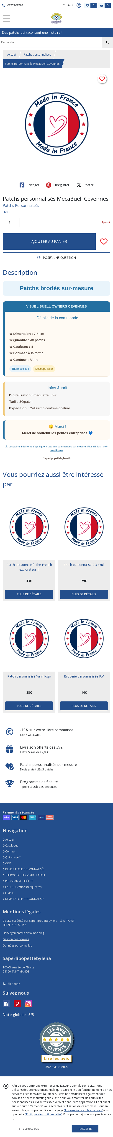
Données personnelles (17, 945)
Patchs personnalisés (37, 54)
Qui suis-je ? (12, 857)
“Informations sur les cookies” (83, 1110)
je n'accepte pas (28, 1129)
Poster (84, 185)
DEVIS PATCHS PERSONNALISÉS (23, 869)
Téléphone (11, 984)
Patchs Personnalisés (21, 205)
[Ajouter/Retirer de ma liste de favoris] (103, 241)
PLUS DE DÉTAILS (29, 594)
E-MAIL (8, 893)
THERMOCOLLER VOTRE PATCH (24, 875)
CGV (7, 863)
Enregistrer (57, 185)
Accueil (11, 54)
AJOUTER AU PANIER (49, 241)
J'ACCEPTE (85, 1129)
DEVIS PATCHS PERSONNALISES (23, 899)
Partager (29, 185)
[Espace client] (78, 5)
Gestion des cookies (16, 939)
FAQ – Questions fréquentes (22, 887)
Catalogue (10, 845)
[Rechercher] (107, 42)
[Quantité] (11, 222)
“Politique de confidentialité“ (43, 1114)
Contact (68, 5)
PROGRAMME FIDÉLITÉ (18, 881)
